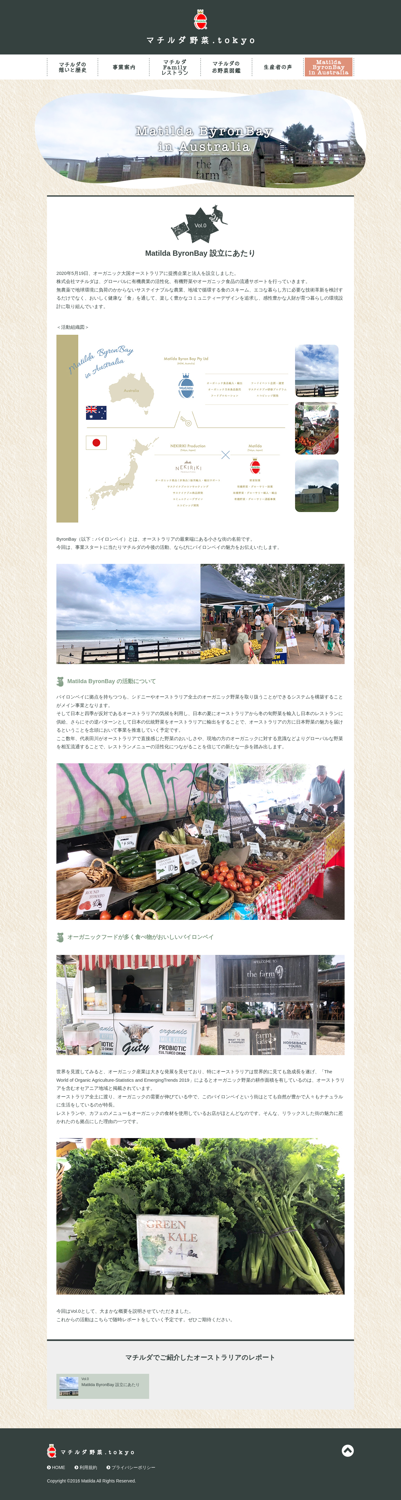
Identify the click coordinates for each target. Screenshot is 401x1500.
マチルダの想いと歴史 (72, 67)
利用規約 (86, 1467)
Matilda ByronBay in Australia (328, 67)
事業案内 (123, 67)
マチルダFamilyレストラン (174, 67)
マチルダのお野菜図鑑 (226, 67)
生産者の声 (277, 67)
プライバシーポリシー (131, 1467)
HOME (56, 1467)
